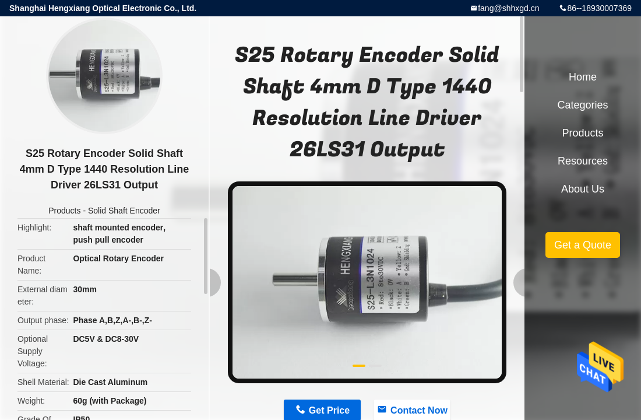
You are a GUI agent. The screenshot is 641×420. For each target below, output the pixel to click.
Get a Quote (582, 245)
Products (64, 210)
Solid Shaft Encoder (124, 210)
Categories (582, 105)
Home (583, 77)
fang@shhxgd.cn (508, 8)
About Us (582, 189)
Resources (583, 161)
